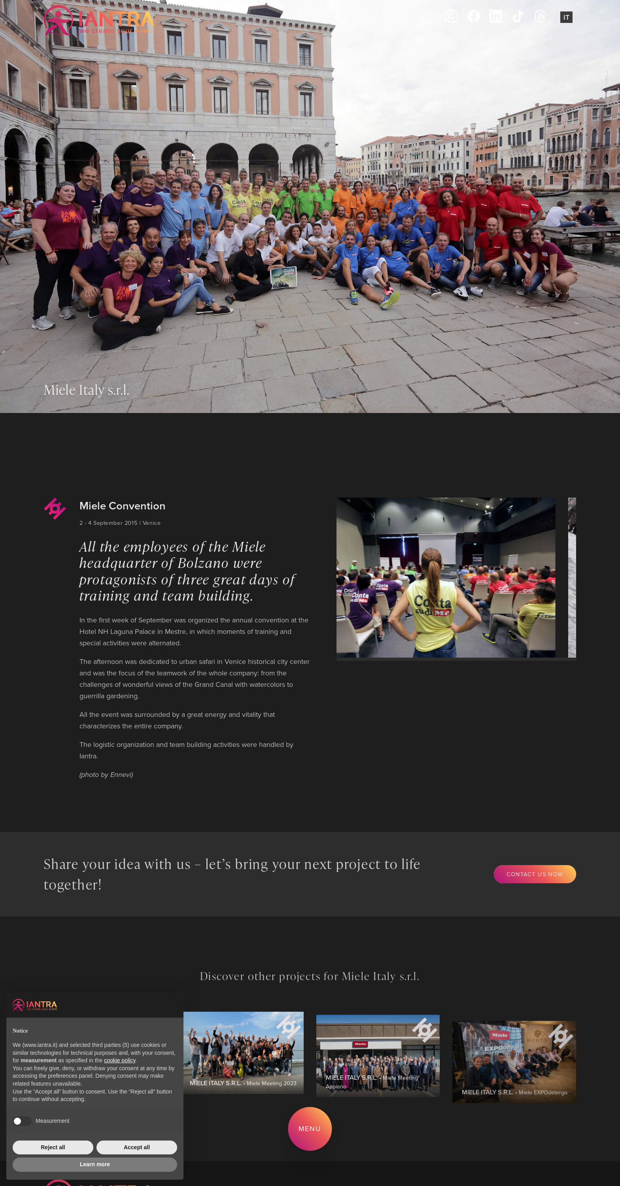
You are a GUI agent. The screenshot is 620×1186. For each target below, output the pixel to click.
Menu (310, 1128)
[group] (438, 577)
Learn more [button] (95, 1164)
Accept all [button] (137, 1147)
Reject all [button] (53, 1147)
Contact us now (535, 874)
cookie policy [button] (119, 1060)
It (566, 17)
